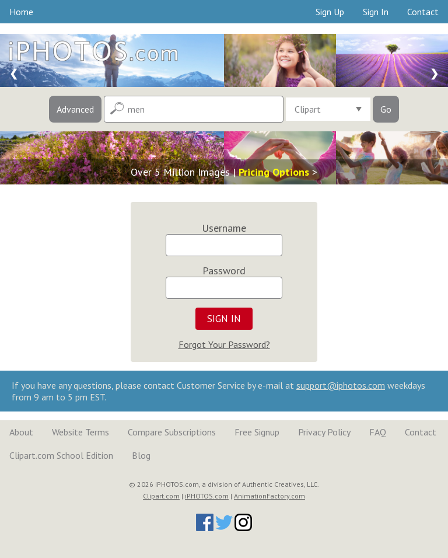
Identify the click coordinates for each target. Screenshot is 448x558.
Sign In (375, 12)
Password (224, 270)
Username (224, 228)
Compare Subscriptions (172, 432)
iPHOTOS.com (207, 495)
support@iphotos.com (340, 385)
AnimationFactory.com (269, 495)
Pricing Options (274, 172)
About (21, 432)
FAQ (377, 432)
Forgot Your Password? (224, 344)
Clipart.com (161, 495)
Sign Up (330, 12)
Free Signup (257, 432)
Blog (141, 455)
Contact (423, 12)
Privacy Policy (324, 432)
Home (21, 12)
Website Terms (80, 432)
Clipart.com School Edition (61, 455)
